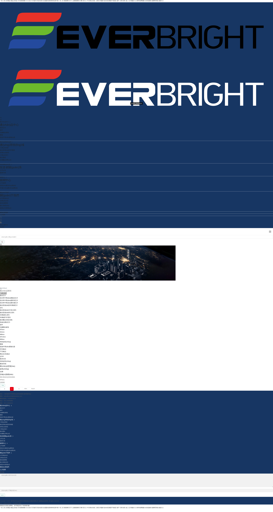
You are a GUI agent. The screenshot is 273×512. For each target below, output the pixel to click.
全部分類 (3, 293)
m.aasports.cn (12, 398)
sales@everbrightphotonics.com (13, 396)
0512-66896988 (8, 400)
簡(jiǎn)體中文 (4, 225)
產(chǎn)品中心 (9, 282)
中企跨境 (15, 503)
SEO (1, 503)
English (2, 227)
